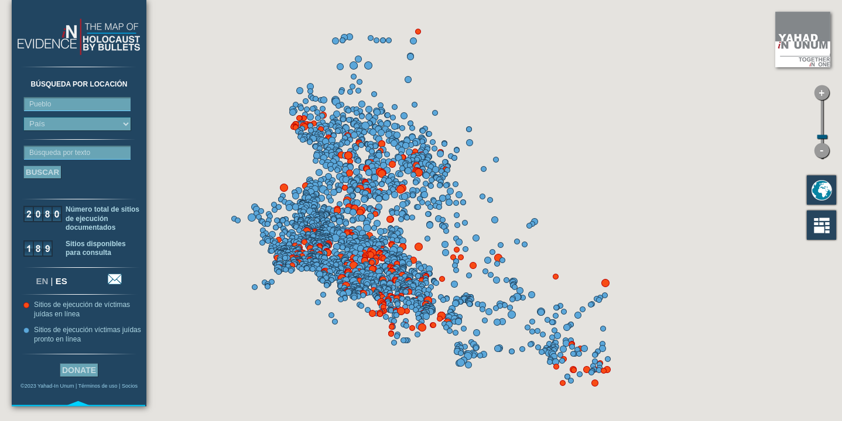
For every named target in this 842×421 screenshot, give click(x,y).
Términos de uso (98, 386)
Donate (79, 370)
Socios (130, 386)
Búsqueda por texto (59, 153)
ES (61, 281)
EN (42, 281)
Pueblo (40, 104)
